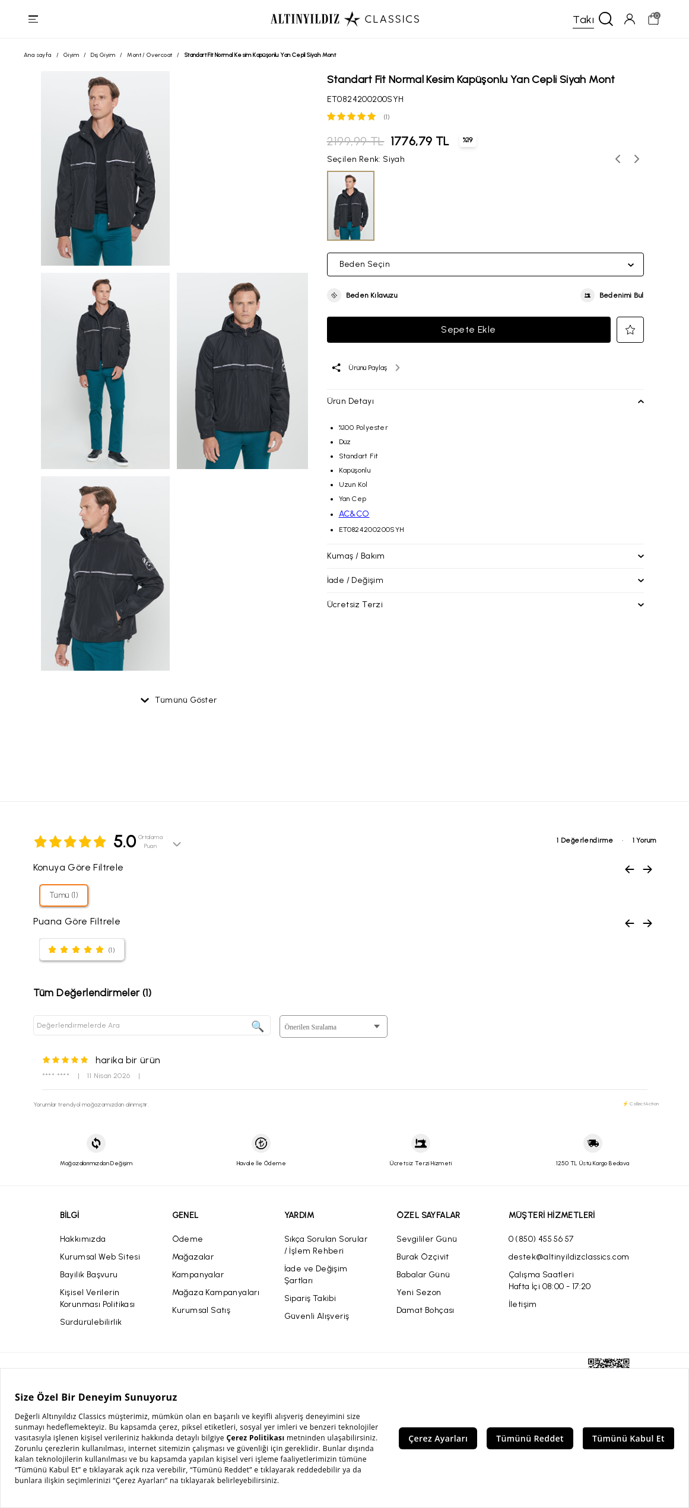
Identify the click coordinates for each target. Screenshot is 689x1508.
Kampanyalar (198, 1275)
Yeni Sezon (419, 1292)
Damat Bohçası (425, 1310)
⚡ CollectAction (641, 1104)
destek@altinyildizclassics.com (569, 1257)
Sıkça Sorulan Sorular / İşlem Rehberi (325, 1245)
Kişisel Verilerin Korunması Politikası (97, 1298)
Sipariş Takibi (310, 1298)
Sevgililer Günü (427, 1239)
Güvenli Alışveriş (317, 1316)
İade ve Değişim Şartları (316, 1275)
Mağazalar (193, 1257)
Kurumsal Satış (201, 1310)
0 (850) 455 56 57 (541, 1239)
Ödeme (188, 1239)
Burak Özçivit (422, 1257)
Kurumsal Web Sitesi (100, 1257)
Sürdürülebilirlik (91, 1322)
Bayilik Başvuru (89, 1275)
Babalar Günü (423, 1275)
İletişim (523, 1304)
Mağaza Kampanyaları (216, 1292)
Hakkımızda (83, 1239)
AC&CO (354, 514)
